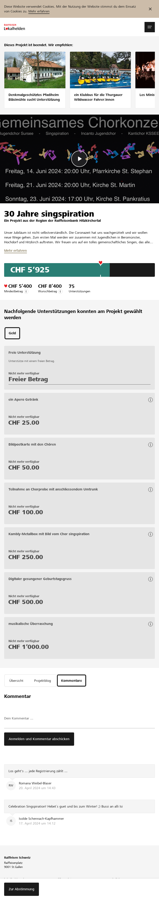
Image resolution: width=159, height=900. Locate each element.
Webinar (61, 885)
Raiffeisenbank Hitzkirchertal (77, 221)
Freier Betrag (28, 379)
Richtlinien (113, 885)
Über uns (10, 885)
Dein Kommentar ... (18, 718)
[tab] (12, 333)
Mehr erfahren (38, 11)
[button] (150, 27)
